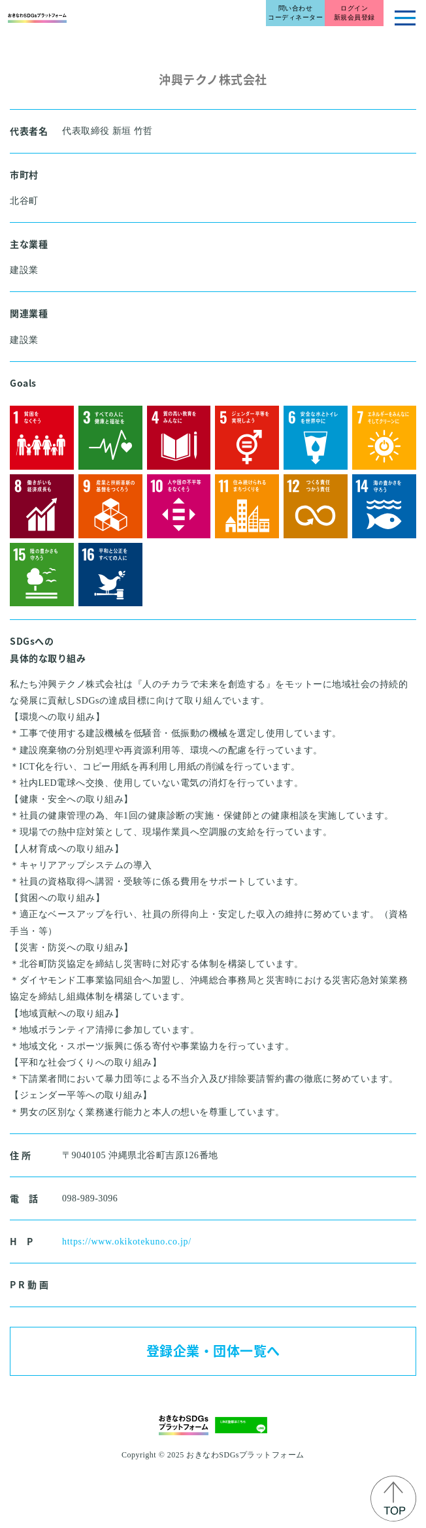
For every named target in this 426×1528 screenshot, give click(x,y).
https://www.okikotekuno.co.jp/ (126, 1241)
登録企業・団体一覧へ (213, 1350)
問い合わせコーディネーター (295, 13)
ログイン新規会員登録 (354, 13)
